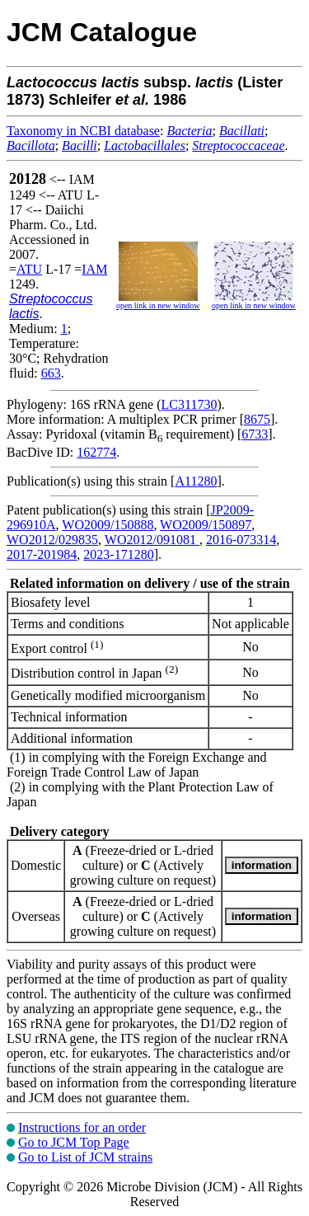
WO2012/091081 (152, 540)
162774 (96, 452)
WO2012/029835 (52, 540)
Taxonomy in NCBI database (83, 131)
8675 (257, 419)
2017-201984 (42, 554)
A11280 (196, 481)
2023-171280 (118, 554)
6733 (254, 434)
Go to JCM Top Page (73, 1142)
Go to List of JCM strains (85, 1157)
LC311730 (190, 404)
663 (51, 373)
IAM (94, 269)
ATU (29, 269)
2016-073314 (241, 540)
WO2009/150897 (205, 525)
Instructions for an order (82, 1127)
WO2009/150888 (107, 525)
